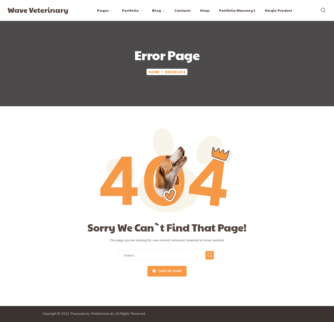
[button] (323, 10)
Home (154, 71)
